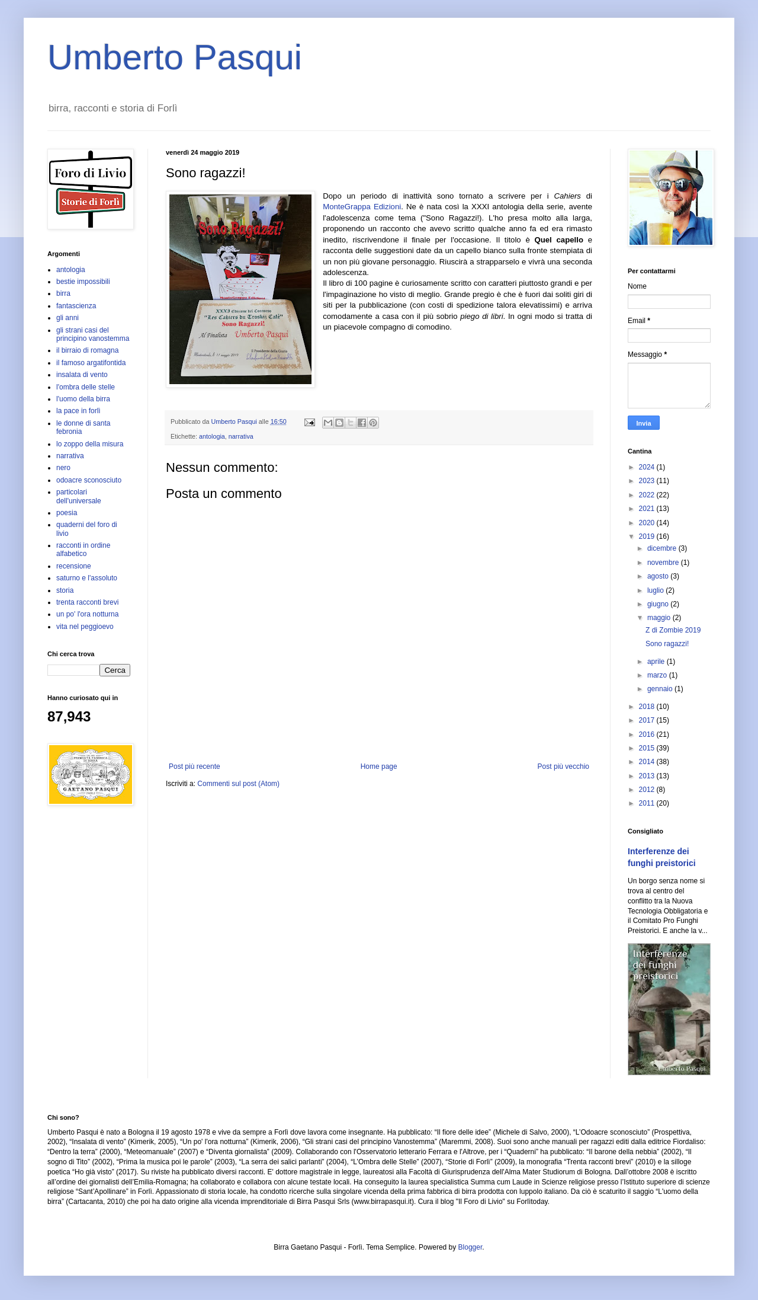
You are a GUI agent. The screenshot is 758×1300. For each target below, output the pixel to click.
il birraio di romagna (87, 350)
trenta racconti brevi (87, 602)
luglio (656, 590)
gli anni (67, 318)
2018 (648, 706)
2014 (648, 762)
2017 (648, 720)
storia (64, 590)
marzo (658, 675)
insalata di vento (82, 374)
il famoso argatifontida (91, 363)
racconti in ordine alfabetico (83, 549)
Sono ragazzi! (667, 644)
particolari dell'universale (78, 496)
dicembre (663, 548)
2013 (648, 776)
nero (63, 468)
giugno (658, 604)
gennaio (661, 689)
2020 (648, 523)
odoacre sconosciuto (88, 480)
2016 (648, 734)
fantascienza (76, 306)
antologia (212, 436)
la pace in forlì (78, 411)
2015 (648, 748)
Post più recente (194, 766)
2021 (648, 508)
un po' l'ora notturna (87, 614)
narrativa (241, 436)
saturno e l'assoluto (86, 578)
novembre (664, 562)
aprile (657, 661)
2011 (648, 803)
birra (63, 293)
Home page (379, 766)
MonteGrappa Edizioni (362, 206)
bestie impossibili (83, 281)
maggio (660, 618)
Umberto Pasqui (174, 57)
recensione (73, 566)
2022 (648, 495)
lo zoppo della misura (89, 444)
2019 (648, 536)
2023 (648, 481)
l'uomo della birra (83, 399)
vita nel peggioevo (85, 626)
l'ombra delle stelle (85, 387)
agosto (658, 576)
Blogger (470, 1247)
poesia (66, 513)
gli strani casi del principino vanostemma (92, 334)
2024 (648, 467)
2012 (648, 789)
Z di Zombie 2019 (673, 630)
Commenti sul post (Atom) (238, 784)
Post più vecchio (563, 766)
